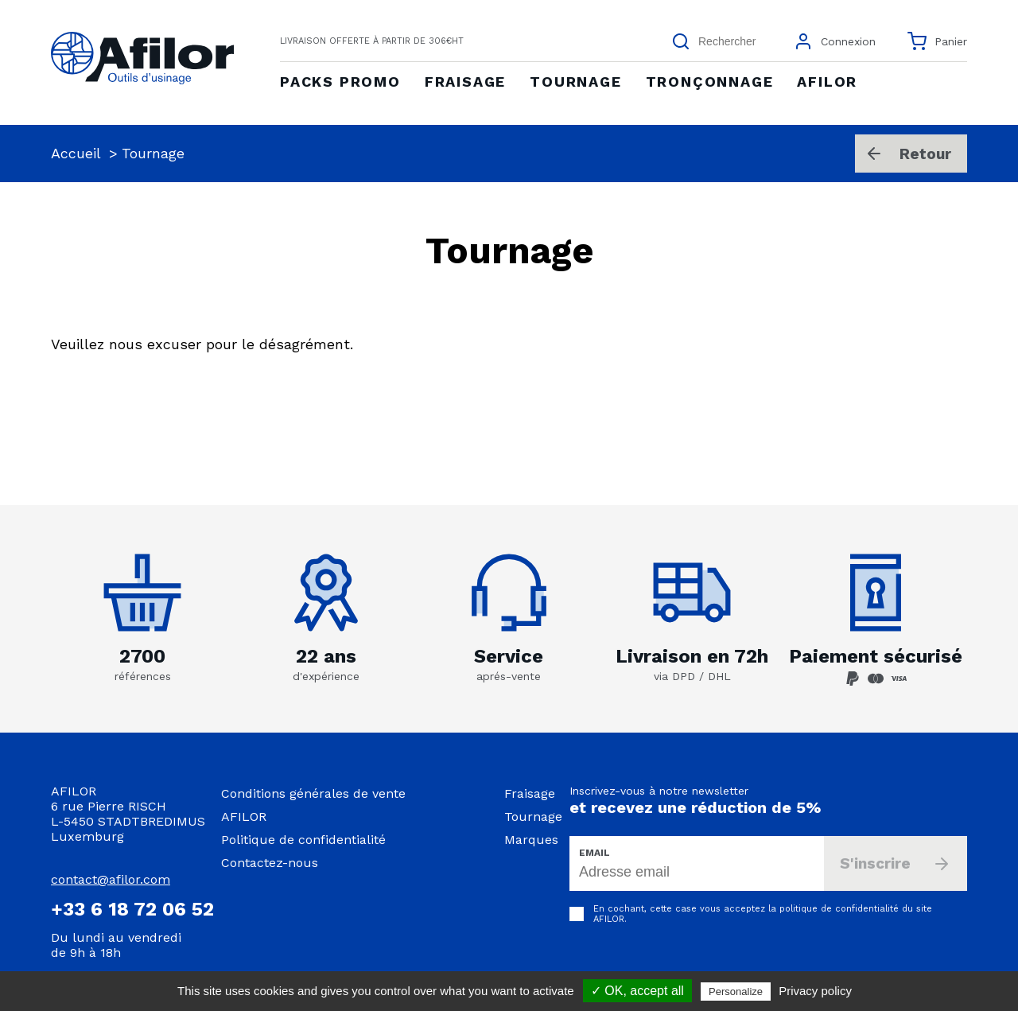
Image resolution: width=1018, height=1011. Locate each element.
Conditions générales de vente (313, 793)
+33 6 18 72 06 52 (132, 909)
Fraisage (529, 793)
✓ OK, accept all (637, 990)
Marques (531, 839)
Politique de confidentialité (303, 839)
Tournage (533, 816)
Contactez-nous (269, 862)
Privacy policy (815, 990)
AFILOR (243, 816)
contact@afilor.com (110, 879)
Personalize (736, 991)
